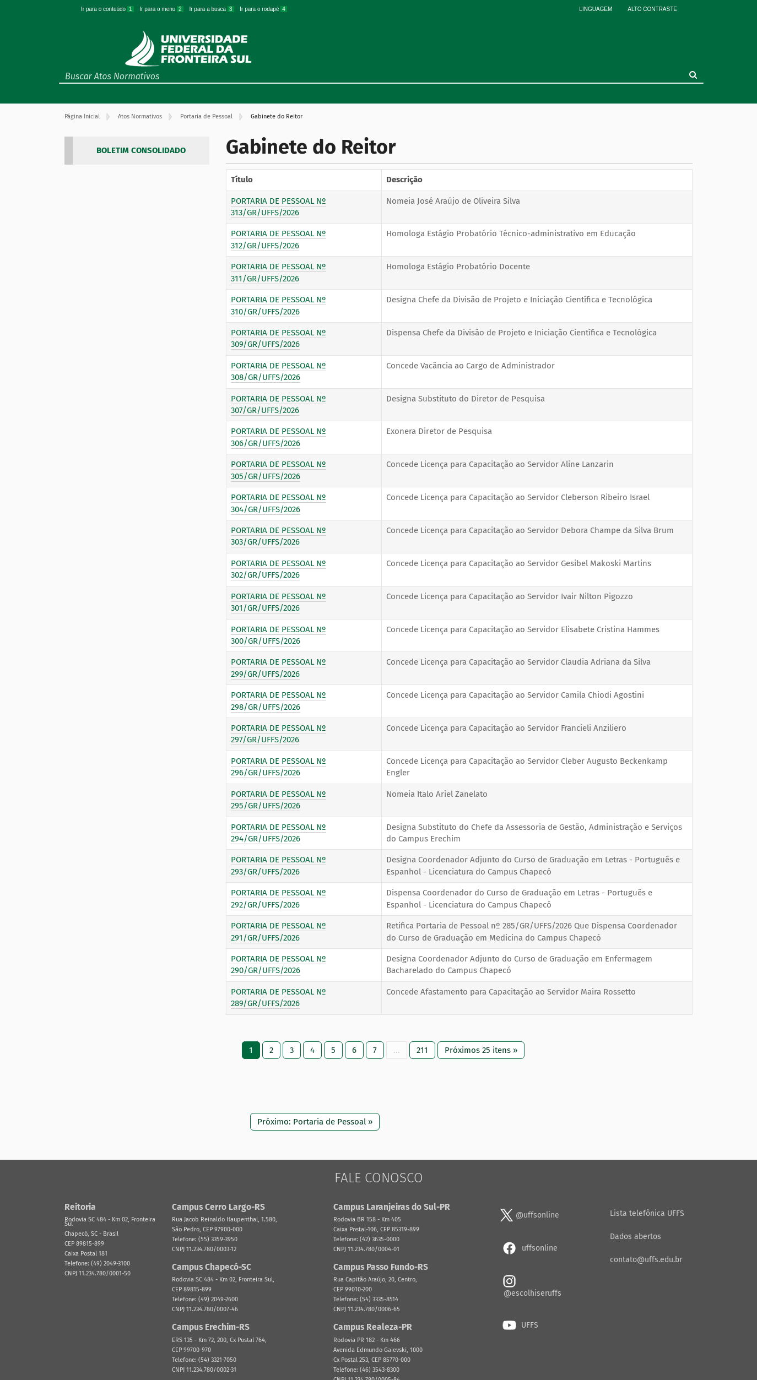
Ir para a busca (212, 9)
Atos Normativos (140, 116)
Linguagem (595, 9)
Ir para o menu (162, 9)
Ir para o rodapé (263, 9)
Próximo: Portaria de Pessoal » (314, 1122)
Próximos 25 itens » (481, 1050)
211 (422, 1050)
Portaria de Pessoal (206, 116)
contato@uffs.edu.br (646, 1259)
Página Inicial (82, 116)
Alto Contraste (652, 9)
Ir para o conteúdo (108, 9)
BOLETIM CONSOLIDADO (141, 150)
